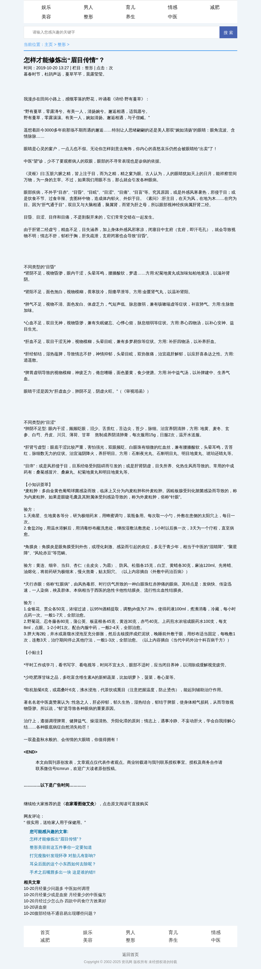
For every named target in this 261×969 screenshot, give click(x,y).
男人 (88, 7)
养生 (130, 16)
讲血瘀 (40, 907)
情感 (172, 7)
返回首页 (130, 954)
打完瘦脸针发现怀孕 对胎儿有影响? (63, 855)
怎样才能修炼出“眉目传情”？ (56, 839)
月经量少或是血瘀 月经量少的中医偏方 (70, 894)
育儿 (130, 7)
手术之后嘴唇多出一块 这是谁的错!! (63, 872)
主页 (48, 44)
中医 (172, 16)
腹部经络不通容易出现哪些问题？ (65, 913)
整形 (88, 16)
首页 (45, 932)
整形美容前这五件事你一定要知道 (61, 847)
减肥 (214, 7)
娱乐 (46, 7)
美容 (46, 16)
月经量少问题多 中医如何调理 (62, 888)
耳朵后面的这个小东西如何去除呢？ (63, 863)
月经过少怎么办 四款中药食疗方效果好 (70, 901)
